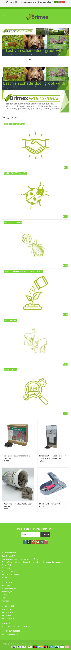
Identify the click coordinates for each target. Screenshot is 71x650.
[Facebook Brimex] (25, 542)
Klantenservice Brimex (10, 574)
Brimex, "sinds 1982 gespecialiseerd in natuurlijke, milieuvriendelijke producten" (32, 562)
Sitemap (5, 577)
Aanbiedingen (7, 591)
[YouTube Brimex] (38, 542)
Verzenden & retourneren (12, 571)
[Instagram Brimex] (46, 542)
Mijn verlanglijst (8, 618)
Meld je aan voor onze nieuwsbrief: (35, 529)
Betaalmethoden (8, 568)
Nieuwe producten (9, 588)
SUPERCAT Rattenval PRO (49, 504)
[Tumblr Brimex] (42, 542)
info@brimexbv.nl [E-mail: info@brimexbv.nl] (12, 634)
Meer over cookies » (36, 5)
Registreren (6, 609)
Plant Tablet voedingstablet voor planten (18, 505)
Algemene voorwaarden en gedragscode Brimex (20, 559)
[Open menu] (4, 16)
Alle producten (7, 585)
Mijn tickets (6, 615)
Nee (62, 2)
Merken (5, 595)
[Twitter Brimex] (29, 542)
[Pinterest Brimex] (33, 542)
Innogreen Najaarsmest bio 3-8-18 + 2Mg (17, 457)
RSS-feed (5, 601)
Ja (56, 2)
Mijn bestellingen (8, 612)
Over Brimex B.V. (8, 556)
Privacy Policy (7, 565)
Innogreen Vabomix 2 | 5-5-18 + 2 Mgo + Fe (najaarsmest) (52, 457)
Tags (4, 598)
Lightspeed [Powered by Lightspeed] (32, 644)
